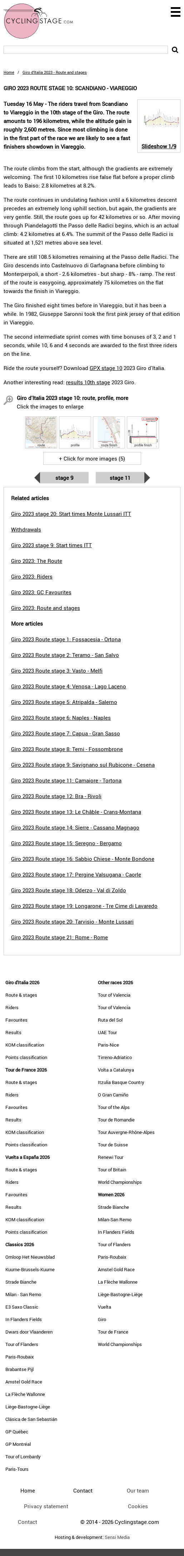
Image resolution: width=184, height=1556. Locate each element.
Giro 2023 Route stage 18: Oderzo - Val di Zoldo (68, 890)
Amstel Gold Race (23, 1381)
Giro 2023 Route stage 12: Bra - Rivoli (56, 796)
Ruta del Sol (110, 1020)
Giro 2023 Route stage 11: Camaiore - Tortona (66, 780)
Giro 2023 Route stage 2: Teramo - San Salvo (65, 654)
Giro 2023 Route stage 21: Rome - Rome (59, 937)
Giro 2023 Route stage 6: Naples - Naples (61, 717)
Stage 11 (120, 477)
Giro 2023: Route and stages (45, 607)
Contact (27, 1521)
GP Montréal (18, 1444)
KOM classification (24, 1045)
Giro (102, 1319)
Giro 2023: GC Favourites (41, 592)
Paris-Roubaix (19, 1357)
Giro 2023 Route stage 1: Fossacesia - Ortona (66, 639)
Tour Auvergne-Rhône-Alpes (126, 1132)
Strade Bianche (20, 1282)
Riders (12, 1007)
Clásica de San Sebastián (31, 1419)
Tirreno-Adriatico (115, 1057)
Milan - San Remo (23, 1294)
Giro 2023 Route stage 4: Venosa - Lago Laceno (68, 686)
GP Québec (16, 1431)
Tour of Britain (112, 1169)
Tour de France (113, 1332)
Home (9, 72)
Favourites (16, 1020)
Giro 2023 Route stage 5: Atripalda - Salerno (64, 701)
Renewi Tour (110, 1157)
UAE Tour (107, 1032)
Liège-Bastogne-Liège (27, 1406)
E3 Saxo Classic (21, 1307)
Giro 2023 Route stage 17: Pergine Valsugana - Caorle (76, 874)
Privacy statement (46, 1506)
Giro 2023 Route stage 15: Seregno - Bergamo (66, 843)
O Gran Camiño (113, 1095)
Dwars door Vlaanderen (29, 1332)
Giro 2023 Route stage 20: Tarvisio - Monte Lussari (72, 921)
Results (13, 1032)
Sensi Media (117, 1537)
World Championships (120, 1182)
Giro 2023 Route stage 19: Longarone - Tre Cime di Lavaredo (84, 905)
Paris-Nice (108, 1045)
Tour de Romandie (116, 1119)
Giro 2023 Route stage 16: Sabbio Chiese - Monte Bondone (82, 858)
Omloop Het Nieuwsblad (30, 1257)
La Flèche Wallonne (25, 1394)
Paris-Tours (17, 1469)
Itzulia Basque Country (121, 1082)
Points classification (26, 1057)
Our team (138, 1490)
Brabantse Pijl (19, 1369)
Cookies (138, 1506)
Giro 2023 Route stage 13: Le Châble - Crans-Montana (76, 811)
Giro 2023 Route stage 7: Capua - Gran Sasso (65, 733)
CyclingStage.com (43, 21)
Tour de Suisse (113, 1144)
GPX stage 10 (106, 367)
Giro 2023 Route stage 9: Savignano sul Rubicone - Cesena (83, 764)
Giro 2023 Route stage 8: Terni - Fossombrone (67, 749)
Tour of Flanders (21, 1344)
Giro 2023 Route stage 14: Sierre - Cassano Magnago (75, 827)
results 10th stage (88, 382)
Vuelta (104, 1307)
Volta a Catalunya (116, 1070)
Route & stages (21, 995)
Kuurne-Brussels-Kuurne (30, 1269)
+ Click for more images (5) (92, 458)
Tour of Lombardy (23, 1456)
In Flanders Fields (23, 1319)
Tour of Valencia (114, 995)
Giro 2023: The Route (36, 560)
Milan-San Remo (114, 1219)
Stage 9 (64, 477)
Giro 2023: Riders (32, 576)
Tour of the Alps (114, 1107)
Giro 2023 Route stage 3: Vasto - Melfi (57, 670)
